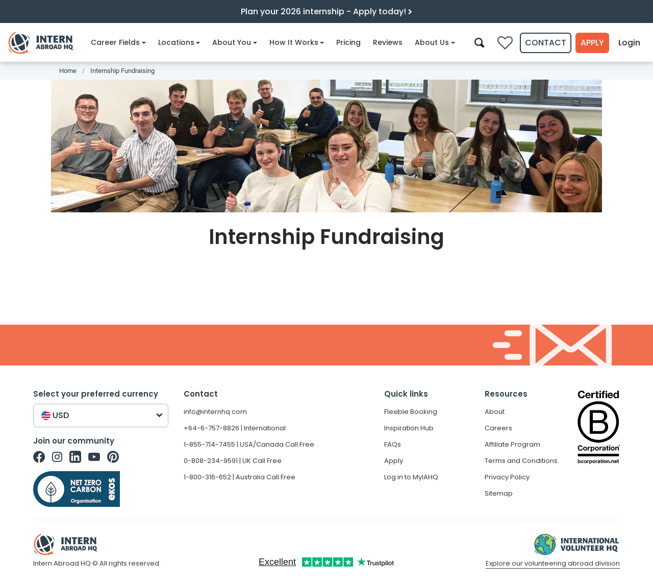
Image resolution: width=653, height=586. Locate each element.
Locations (179, 42)
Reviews (388, 42)
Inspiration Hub (409, 428)
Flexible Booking (410, 412)
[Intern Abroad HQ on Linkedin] (75, 457)
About (495, 412)
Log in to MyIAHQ (411, 477)
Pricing (348, 42)
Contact (545, 42)
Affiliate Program (512, 444)
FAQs (392, 444)
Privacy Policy (507, 477)
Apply (592, 42)
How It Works (296, 42)
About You (234, 42)
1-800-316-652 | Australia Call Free (239, 477)
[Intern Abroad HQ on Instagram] (57, 457)
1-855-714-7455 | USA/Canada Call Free (249, 444)
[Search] (479, 42)
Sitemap (499, 493)
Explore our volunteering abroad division (553, 563)
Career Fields (118, 42)
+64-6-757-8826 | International (235, 428)
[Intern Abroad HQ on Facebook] (39, 457)
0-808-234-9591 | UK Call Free (233, 461)
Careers (498, 428)
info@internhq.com (215, 412)
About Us (435, 42)
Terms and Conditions (521, 461)
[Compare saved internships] (505, 43)
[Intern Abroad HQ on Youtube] (94, 457)
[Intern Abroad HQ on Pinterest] (113, 457)
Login (629, 42)
